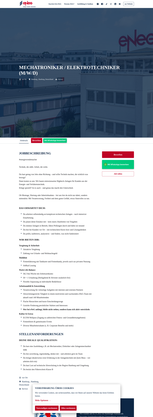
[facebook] (102, 4)
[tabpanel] (76, 274)
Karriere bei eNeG (55, 4)
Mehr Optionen (42, 400)
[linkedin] (115, 4)
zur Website (128, 4)
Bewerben (118, 154)
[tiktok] (106, 4)
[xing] (111, 4)
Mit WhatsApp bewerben (56, 140)
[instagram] (98, 4)
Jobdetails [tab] (24, 140)
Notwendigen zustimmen (47, 408)
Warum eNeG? (69, 4)
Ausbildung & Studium (85, 4)
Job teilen (118, 174)
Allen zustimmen (69, 408)
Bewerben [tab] (38, 140)
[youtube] (119, 4)
